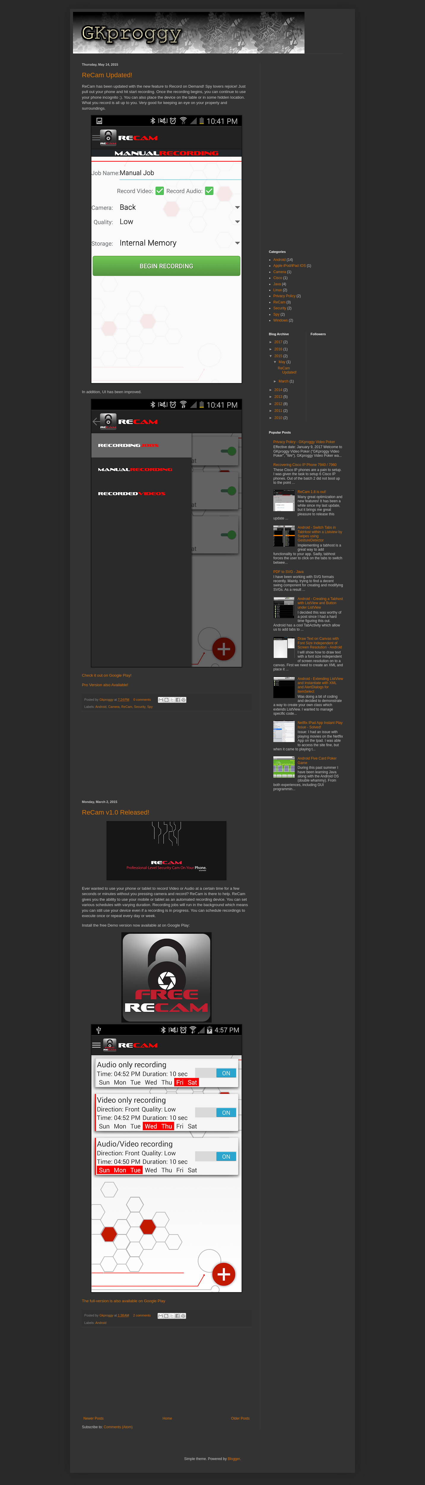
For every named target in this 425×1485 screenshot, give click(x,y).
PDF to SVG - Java (288, 572)
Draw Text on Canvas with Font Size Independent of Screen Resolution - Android (320, 643)
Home (167, 1418)
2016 (279, 349)
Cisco (277, 278)
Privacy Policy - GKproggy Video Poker (304, 442)
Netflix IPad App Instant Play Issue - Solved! (320, 725)
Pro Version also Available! (105, 685)
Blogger (234, 1459)
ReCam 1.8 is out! (312, 492)
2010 (279, 418)
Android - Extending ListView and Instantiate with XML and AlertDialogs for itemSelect (320, 685)
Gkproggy (106, 699)
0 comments (142, 699)
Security (139, 706)
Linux (277, 290)
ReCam (126, 706)
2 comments (142, 1315)
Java (277, 284)
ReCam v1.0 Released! (115, 812)
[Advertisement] (166, 756)
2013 (279, 397)
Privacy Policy (284, 296)
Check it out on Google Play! (106, 675)
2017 (279, 342)
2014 (279, 390)
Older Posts (240, 1418)
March (284, 381)
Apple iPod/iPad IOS (289, 266)
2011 (279, 411)
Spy (150, 706)
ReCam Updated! (107, 75)
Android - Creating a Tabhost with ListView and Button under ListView (320, 603)
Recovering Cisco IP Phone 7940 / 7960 (305, 465)
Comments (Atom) (118, 1427)
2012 (279, 404)
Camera (113, 706)
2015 (279, 356)
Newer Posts (93, 1418)
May (282, 362)
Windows (280, 320)
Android (100, 706)
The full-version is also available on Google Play (123, 1301)
